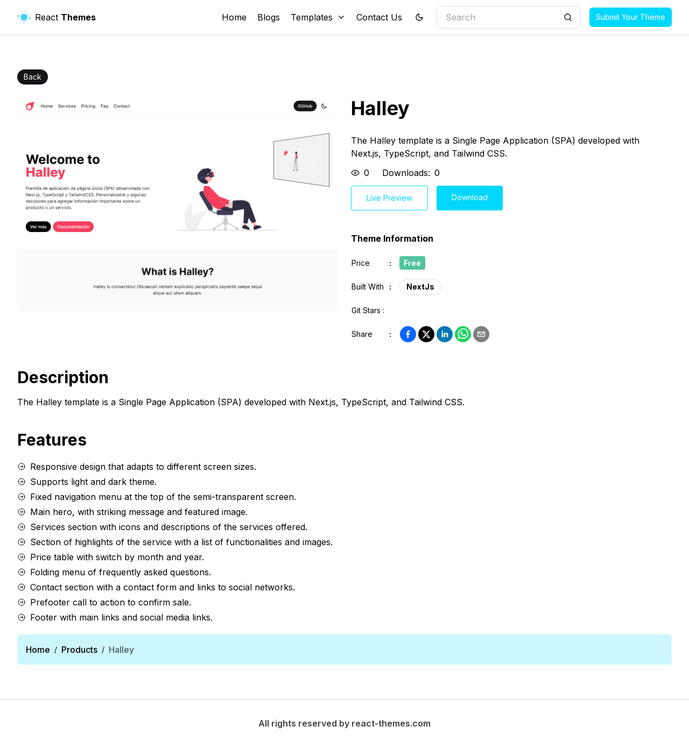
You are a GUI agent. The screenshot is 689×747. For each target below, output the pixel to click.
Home (234, 17)
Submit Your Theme (630, 17)
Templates (318, 17)
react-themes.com (391, 723)
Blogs (268, 17)
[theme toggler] (419, 17)
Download (470, 197)
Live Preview (389, 197)
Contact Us (379, 17)
